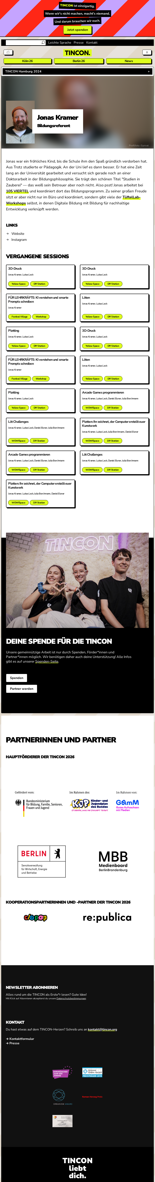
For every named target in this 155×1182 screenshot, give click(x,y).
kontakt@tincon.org (102, 1039)
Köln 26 (27, 61)
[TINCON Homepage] (77, 52)
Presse (79, 42)
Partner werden (22, 698)
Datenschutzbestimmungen (71, 1008)
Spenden (17, 687)
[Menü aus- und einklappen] (146, 52)
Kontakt (92, 42)
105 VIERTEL (17, 191)
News (129, 61)
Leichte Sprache (59, 42)
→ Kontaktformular (20, 1048)
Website (17, 233)
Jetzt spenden (77, 30)
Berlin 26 (79, 61)
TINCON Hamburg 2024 (23, 71)
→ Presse (12, 1053)
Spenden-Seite (46, 671)
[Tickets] (9, 52)
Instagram (19, 239)
